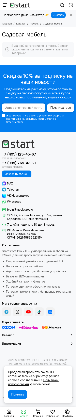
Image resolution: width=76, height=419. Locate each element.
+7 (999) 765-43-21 (19, 163)
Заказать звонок (16, 174)
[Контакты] (70, 5)
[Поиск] (62, 5)
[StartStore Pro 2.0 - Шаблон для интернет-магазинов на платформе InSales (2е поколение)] (20, 5)
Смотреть (58, 15)
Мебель (34, 23)
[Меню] (5, 5)
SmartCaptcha (15, 122)
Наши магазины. (37, 219)
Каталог (21, 23)
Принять (17, 394)
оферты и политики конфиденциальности (35, 117)
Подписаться (60, 108)
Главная (7, 23)
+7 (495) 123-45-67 (19, 154)
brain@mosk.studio (20, 209)
